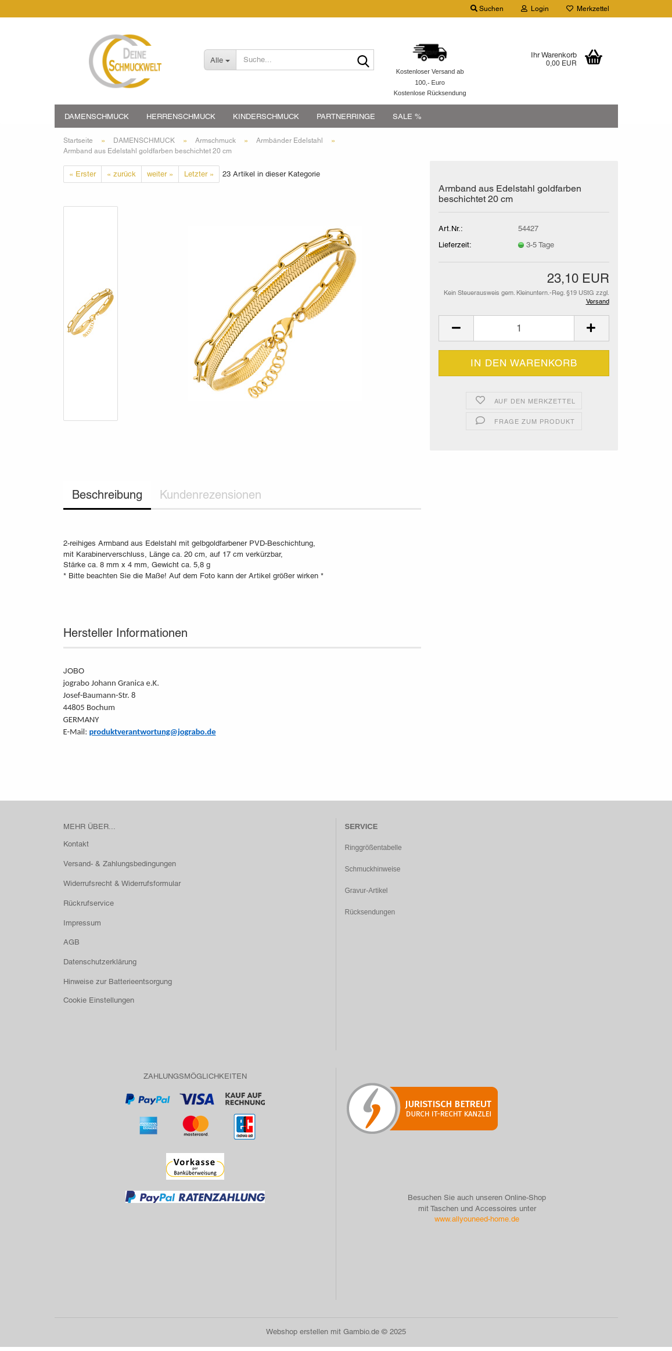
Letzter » (199, 178)
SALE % (407, 116)
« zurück (121, 178)
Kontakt (76, 848)
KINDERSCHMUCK (266, 116)
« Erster (82, 178)
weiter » (160, 178)
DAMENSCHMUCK (96, 116)
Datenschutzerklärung (99, 966)
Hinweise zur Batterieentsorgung (117, 985)
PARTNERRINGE (346, 116)
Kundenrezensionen (210, 499)
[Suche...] (220, 59)
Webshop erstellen (297, 1335)
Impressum (82, 927)
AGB (71, 946)
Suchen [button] (487, 9)
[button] (456, 332)
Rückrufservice (88, 907)
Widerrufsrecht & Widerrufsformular (122, 887)
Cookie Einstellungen (98, 1004)
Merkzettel (587, 9)
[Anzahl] (523, 332)
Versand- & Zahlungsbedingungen (119, 867)
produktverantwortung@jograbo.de (152, 735)
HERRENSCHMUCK (180, 116)
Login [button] (535, 9)
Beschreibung (107, 499)
